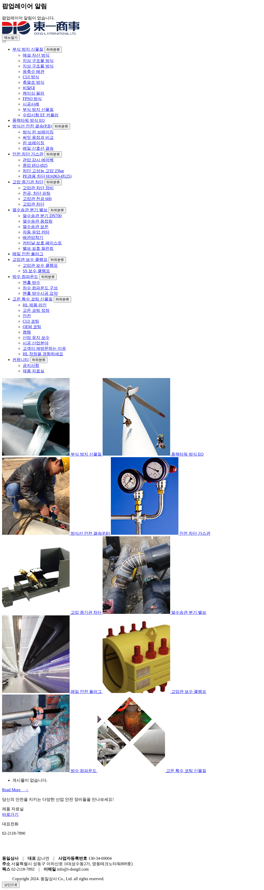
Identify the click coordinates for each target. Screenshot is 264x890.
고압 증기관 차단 (27, 182)
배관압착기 (33, 237)
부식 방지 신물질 (27, 49)
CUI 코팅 (31, 321)
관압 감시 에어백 (38, 160)
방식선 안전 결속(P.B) (32, 126)
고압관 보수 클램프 (29, 259)
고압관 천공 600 (37, 199)
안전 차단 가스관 (27, 154)
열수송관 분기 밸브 (29, 210)
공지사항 (31, 365)
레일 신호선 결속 (38, 148)
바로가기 (10, 814)
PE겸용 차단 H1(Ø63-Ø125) (47, 176)
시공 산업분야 (35, 343)
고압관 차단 (33, 204)
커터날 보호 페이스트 (42, 243)
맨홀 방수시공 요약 (40, 293)
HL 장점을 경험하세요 (43, 354)
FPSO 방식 (32, 98)
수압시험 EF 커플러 (41, 115)
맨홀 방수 (31, 282)
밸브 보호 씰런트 (38, 248)
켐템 (27, 332)
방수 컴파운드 (25, 276)
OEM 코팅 (32, 327)
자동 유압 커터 (36, 232)
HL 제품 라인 (35, 305)
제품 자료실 (33, 371)
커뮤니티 (20, 359)
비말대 (29, 88)
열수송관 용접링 (38, 221)
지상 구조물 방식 (38, 60)
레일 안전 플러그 (27, 254)
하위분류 (53, 49)
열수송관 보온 (35, 226)
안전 (27, 316)
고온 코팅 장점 (36, 310)
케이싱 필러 (33, 93)
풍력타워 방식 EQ (28, 120)
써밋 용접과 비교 (38, 137)
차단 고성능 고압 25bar (43, 171)
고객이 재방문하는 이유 (44, 348)
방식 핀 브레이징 (38, 132)
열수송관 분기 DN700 (42, 216)
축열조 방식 (33, 82)
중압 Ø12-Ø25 (35, 165)
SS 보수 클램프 (36, 271)
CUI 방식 (31, 77)
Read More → (15, 790)
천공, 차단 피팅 (37, 193)
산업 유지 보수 (36, 337)
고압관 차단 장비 (38, 188)
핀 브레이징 (33, 143)
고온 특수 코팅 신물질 (32, 299)
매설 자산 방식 (36, 55)
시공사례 (31, 104)
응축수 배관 (33, 71)
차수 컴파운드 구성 (40, 288)
